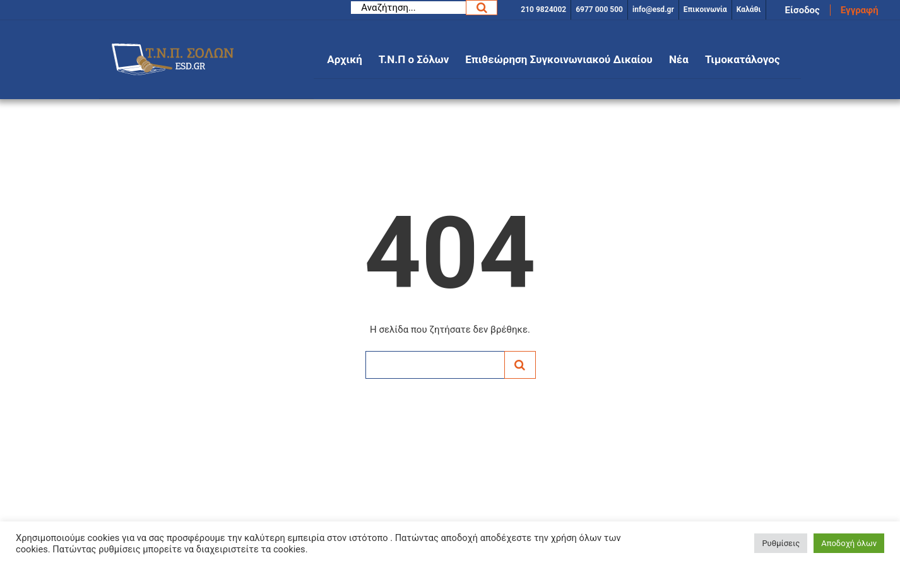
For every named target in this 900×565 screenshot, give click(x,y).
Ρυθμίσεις (781, 543)
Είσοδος (802, 10)
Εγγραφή (860, 10)
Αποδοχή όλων (849, 543)
